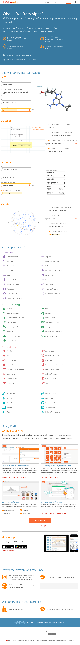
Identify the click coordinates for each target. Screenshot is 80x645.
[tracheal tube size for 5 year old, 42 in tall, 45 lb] (29, 93)
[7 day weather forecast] (29, 169)
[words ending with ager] (76, 226)
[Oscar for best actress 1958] (76, 210)
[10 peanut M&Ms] (29, 185)
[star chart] (23, 222)
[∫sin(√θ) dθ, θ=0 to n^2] (76, 151)
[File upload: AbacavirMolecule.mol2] (29, 110)
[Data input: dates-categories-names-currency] (29, 193)
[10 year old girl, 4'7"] (29, 177)
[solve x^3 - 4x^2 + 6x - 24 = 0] (23, 139)
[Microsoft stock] (29, 84)
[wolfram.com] (11, 640)
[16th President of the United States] (76, 135)
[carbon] (76, 127)
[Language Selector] (76, 2)
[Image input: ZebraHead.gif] (76, 234)
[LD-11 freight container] (29, 102)
